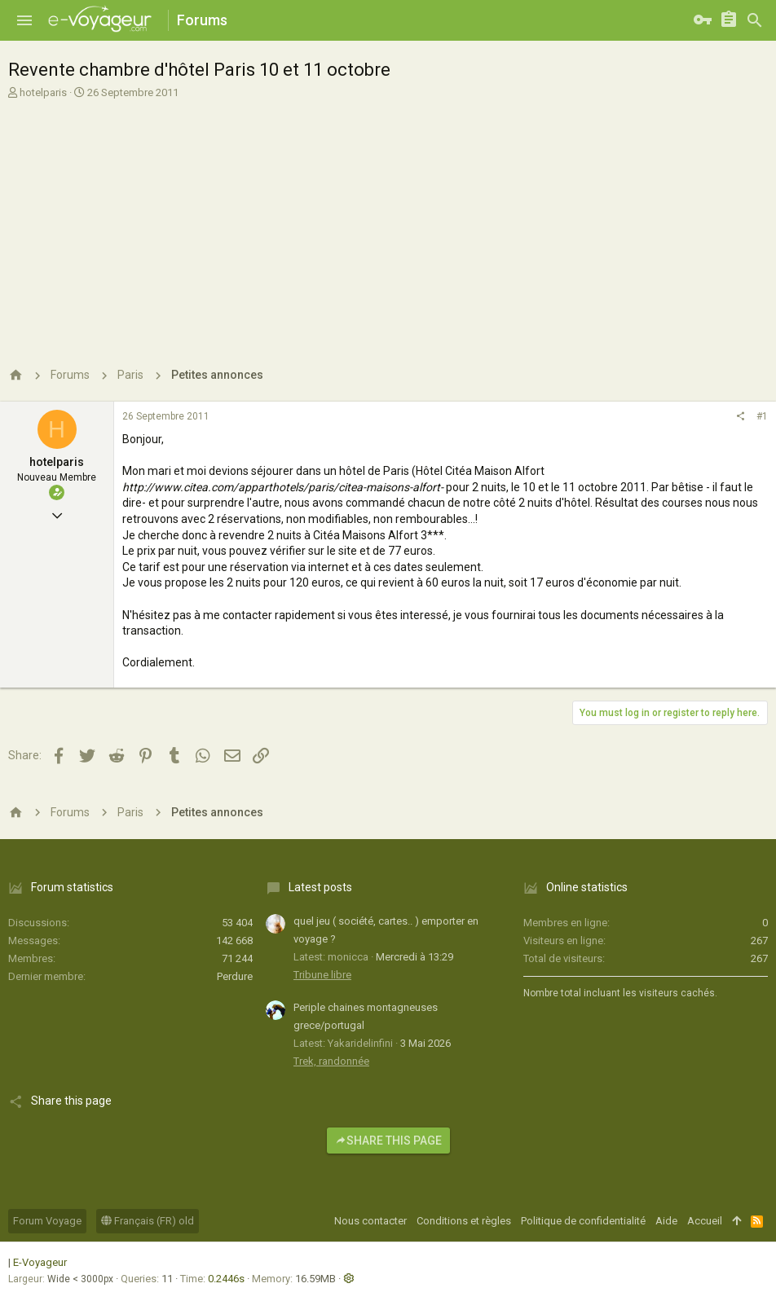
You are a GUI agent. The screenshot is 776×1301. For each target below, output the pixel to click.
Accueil (704, 1221)
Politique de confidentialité (583, 1221)
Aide (666, 1221)
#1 (762, 416)
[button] (24, 20)
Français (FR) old (147, 1221)
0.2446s (226, 1278)
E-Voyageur (40, 1262)
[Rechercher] (755, 20)
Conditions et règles (464, 1221)
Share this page (388, 1140)
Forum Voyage (47, 1221)
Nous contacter (370, 1221)
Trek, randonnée (331, 1061)
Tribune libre (322, 975)
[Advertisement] (386, 222)
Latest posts (320, 887)
